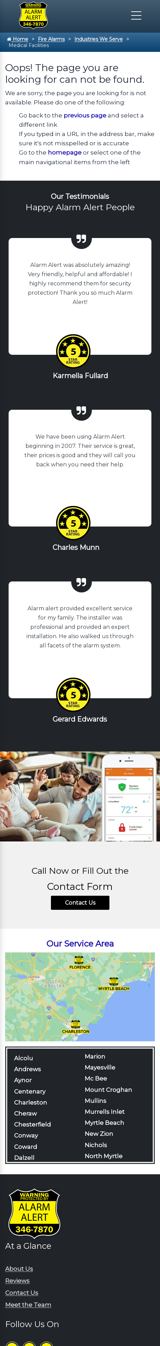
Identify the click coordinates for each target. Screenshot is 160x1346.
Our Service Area (80, 944)
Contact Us (80, 903)
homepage (65, 152)
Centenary (29, 1091)
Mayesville (100, 1067)
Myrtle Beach (104, 1122)
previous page (85, 115)
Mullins (95, 1100)
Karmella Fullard (80, 376)
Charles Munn (76, 547)
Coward (25, 1146)
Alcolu (23, 1058)
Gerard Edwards (80, 719)
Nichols (96, 1145)
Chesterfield (32, 1124)
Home (17, 39)
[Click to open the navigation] (136, 15)
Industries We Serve (98, 39)
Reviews (17, 1280)
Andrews (27, 1069)
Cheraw (25, 1113)
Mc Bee (96, 1078)
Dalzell (24, 1157)
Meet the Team (28, 1304)
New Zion (99, 1133)
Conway (26, 1135)
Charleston (30, 1102)
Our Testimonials (80, 196)
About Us (19, 1268)
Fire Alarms (51, 39)
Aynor (23, 1080)
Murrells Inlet (105, 1111)
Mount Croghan (108, 1089)
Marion (95, 1056)
